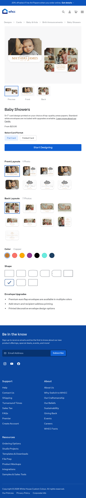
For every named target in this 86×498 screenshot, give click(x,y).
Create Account (10, 423)
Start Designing (43, 147)
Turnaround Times (12, 403)
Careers (48, 423)
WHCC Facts (51, 428)
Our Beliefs (50, 403)
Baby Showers (74, 22)
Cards (19, 22)
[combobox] (63, 12)
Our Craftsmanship (54, 398)
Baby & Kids (32, 22)
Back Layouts (18, 198)
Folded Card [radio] (28, 138)
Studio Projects (10, 448)
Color (13, 249)
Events (48, 418)
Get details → (68, 2)
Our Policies (8, 493)
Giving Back (50, 413)
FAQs (5, 413)
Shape (8, 266)
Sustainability (51, 408)
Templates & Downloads (15, 453)
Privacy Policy (23, 493)
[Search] (63, 12)
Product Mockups (11, 464)
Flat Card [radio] (11, 138)
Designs (8, 22)
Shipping (7, 398)
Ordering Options (11, 443)
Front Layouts (17, 161)
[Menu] (82, 11)
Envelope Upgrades (15, 294)
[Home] (8, 11)
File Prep (7, 459)
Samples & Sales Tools (14, 474)
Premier (6, 418)
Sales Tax (7, 408)
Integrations (8, 469)
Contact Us (8, 392)
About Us (49, 387)
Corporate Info (39, 493)
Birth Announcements (52, 22)
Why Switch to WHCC (55, 392)
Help (4, 387)
